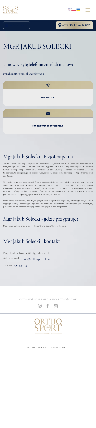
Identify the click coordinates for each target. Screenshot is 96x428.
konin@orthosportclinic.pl (48, 125)
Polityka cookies (58, 347)
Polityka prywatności (37, 347)
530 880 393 (48, 97)
